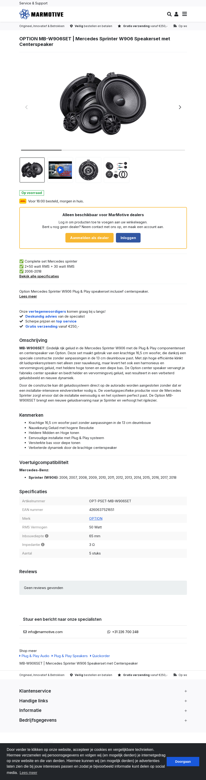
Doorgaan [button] (183, 761)
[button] (169, 14)
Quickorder (100, 656)
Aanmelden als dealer (89, 238)
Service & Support (33, 3)
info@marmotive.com (45, 632)
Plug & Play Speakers (70, 656)
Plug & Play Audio (34, 656)
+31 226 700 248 (125, 632)
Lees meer (28, 296)
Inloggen (128, 238)
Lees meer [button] (28, 773)
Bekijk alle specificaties (39, 276)
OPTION (95, 518)
